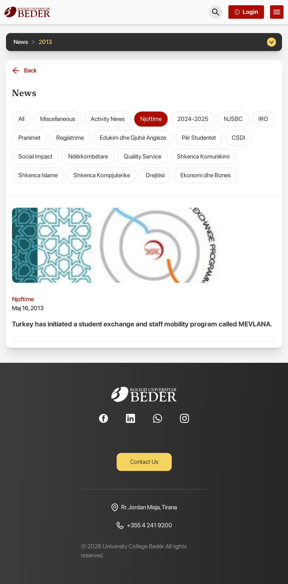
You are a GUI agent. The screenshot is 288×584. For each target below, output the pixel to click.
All (21, 118)
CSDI (238, 137)
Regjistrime (70, 137)
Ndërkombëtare (88, 156)
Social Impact (35, 156)
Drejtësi (155, 175)
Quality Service (142, 156)
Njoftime (151, 118)
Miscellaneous (57, 118)
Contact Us (144, 461)
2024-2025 (192, 118)
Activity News (107, 118)
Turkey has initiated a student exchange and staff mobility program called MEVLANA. (142, 324)
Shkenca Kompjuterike (102, 175)
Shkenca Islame (38, 175)
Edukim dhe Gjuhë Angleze (133, 137)
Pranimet (29, 137)
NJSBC (233, 118)
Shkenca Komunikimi (203, 156)
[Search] (215, 12)
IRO (263, 118)
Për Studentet (199, 137)
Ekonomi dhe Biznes (205, 175)
